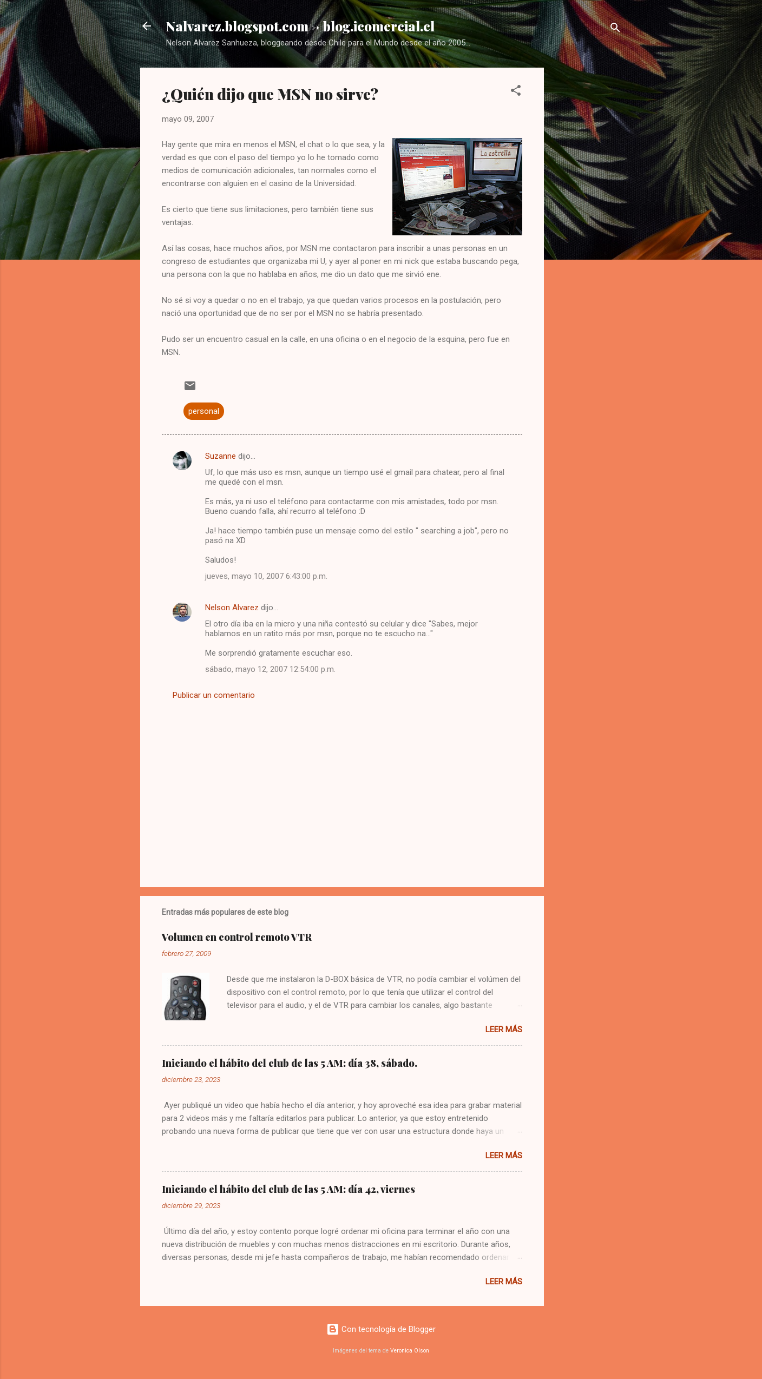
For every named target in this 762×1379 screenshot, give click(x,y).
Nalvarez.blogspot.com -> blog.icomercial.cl (300, 26)
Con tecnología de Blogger (381, 1329)
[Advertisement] (587, 230)
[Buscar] (615, 29)
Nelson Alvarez (232, 607)
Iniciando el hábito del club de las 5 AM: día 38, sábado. (289, 1063)
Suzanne (220, 456)
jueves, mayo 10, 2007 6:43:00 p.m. (266, 576)
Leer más (503, 1029)
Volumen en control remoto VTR (237, 937)
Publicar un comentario (214, 695)
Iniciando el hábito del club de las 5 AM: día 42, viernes (288, 1189)
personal (203, 411)
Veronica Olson (409, 1350)
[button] (515, 92)
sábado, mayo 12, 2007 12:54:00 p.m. (270, 669)
